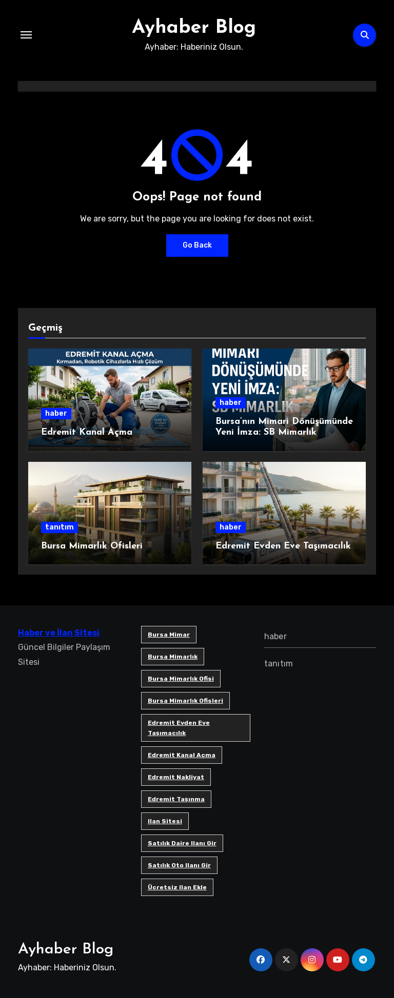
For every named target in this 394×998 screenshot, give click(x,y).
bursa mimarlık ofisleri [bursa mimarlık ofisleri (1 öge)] (185, 700)
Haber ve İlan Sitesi (59, 633)
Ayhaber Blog (194, 27)
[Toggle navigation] (26, 35)
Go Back (197, 245)
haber (56, 413)
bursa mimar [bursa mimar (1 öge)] (169, 634)
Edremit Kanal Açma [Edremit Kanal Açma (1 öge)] (181, 755)
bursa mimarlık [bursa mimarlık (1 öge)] (173, 656)
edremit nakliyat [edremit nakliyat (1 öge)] (176, 777)
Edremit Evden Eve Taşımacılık (283, 546)
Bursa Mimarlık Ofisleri (92, 546)
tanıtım (59, 527)
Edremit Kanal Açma (86, 432)
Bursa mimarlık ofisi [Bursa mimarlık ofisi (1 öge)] (181, 678)
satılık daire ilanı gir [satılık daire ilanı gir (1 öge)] (182, 843)
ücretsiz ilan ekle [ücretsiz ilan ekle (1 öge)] (177, 887)
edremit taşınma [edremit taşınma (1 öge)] (176, 799)
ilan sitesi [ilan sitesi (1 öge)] (165, 821)
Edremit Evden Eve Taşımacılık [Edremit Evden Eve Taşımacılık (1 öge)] (179, 728)
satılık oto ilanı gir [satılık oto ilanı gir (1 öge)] (179, 865)
